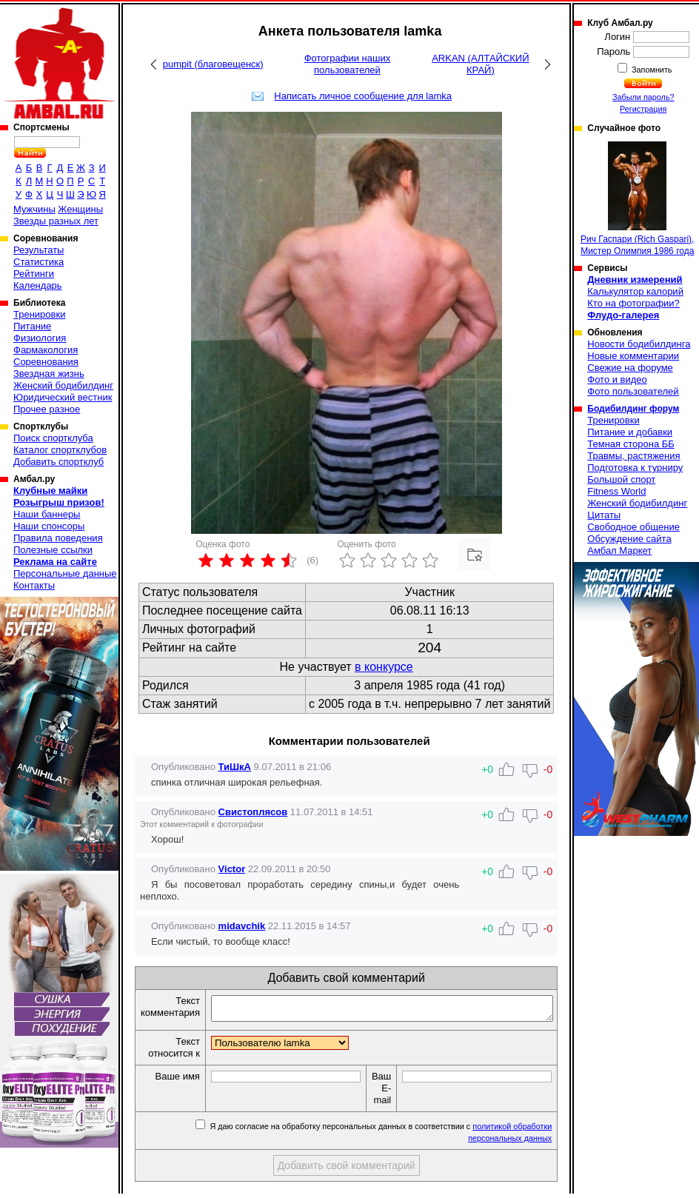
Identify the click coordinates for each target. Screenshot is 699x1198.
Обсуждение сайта (629, 538)
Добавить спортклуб (58, 461)
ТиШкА (234, 766)
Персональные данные (65, 573)
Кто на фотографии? (633, 303)
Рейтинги (33, 273)
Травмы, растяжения (633, 455)
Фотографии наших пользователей (347, 64)
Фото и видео (617, 379)
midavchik (242, 925)
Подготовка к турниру (635, 467)
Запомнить (650, 69)
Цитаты (604, 515)
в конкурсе (384, 666)
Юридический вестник (62, 397)
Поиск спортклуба (53, 438)
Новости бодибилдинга (638, 343)
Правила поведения (58, 537)
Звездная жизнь (48, 373)
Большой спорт (621, 479)
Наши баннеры (46, 514)
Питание (32, 326)
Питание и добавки (629, 432)
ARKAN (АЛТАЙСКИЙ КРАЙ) (480, 64)
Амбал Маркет (619, 550)
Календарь (37, 285)
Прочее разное (46, 409)
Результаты (38, 249)
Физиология (39, 338)
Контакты (34, 585)
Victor (232, 868)
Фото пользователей (632, 391)
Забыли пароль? (643, 97)
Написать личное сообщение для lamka (363, 95)
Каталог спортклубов (60, 449)
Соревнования (45, 361)
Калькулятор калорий (635, 291)
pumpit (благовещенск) (213, 64)
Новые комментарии (633, 355)
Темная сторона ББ (631, 443)
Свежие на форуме (630, 367)
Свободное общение (633, 526)
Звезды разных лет (55, 221)
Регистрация (643, 108)
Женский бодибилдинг (63, 385)
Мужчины (34, 209)
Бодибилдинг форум (633, 409)
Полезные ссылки (53, 549)
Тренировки (39, 314)
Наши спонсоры (48, 526)
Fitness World (616, 491)
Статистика (38, 261)
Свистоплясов (253, 811)
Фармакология (45, 349)
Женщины (80, 209)
